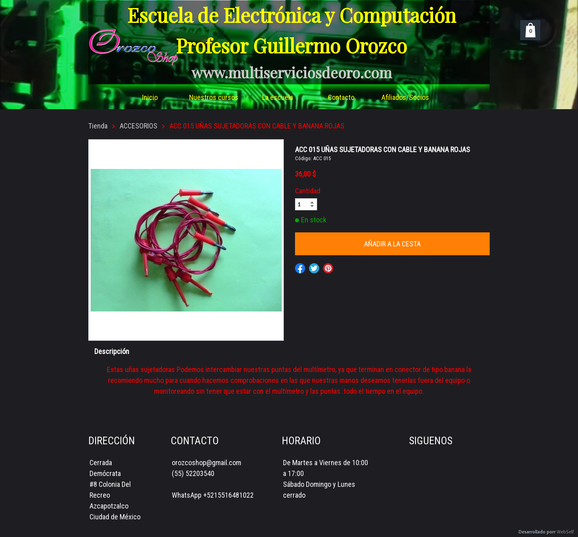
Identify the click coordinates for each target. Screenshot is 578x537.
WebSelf (565, 532)
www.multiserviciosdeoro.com (291, 72)
